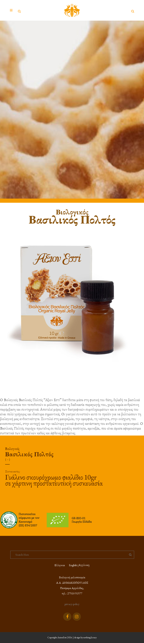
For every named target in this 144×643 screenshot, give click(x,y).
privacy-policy (72, 604)
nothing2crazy (90, 637)
